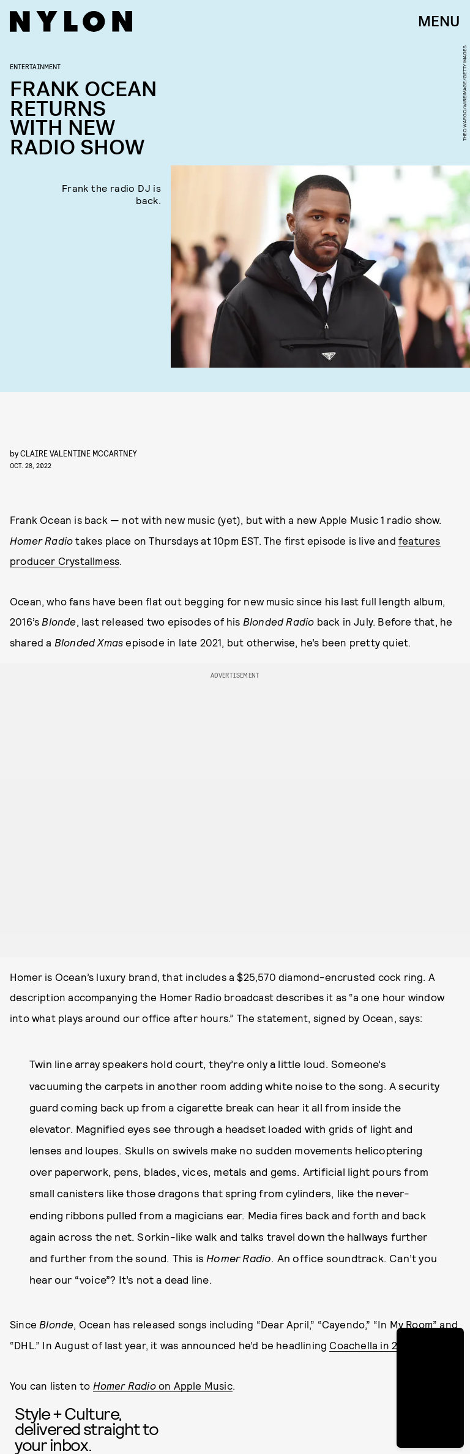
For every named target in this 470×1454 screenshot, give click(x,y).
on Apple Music (163, 1385)
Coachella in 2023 (372, 1345)
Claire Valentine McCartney (78, 453)
